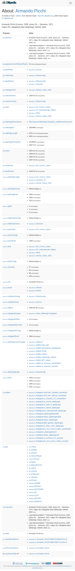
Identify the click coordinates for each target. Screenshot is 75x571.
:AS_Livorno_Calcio (39, 107)
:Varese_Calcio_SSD (40, 90)
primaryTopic (10, 554)
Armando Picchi (30, 10)
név (7, 282)
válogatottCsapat (12, 313)
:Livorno (35, 70)
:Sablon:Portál (37, 351)
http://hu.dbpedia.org (45, 16)
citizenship (8, 75)
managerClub (9, 90)
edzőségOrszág (11, 189)
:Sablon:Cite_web (39, 345)
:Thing (32, 447)
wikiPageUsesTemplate (14, 342)
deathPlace (8, 81)
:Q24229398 (36, 489)
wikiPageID (8, 127)
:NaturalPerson (35, 465)
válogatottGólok (11, 319)
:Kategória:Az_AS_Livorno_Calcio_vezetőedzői (50, 429)
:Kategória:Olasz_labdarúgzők (44, 435)
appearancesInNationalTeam (15, 64)
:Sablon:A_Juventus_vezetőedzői (45, 363)
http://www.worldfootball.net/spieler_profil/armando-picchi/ (50, 122)
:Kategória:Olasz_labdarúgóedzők (45, 417)
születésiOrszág (11, 296)
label (6, 533)
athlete (18, 16)
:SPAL (34, 113)
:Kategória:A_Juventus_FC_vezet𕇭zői (46, 438)
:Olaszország (37, 75)
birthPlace (8, 70)
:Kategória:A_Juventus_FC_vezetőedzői (47, 399)
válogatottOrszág (12, 331)
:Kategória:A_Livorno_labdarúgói (44, 402)
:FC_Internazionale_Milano (42, 110)
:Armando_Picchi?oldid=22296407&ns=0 (48, 539)
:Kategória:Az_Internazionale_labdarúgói (47, 411)
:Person (33, 453)
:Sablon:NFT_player (40, 360)
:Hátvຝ (35, 291)
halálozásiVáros (11, 224)
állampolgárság (11, 372)
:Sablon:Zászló (38, 354)
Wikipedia (26, 566)
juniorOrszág (10, 235)
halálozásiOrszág (12, 218)
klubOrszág (9, 261)
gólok (7, 206)
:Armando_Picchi (39, 548)
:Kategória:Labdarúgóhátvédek (44, 414)
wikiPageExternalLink (12, 122)
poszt (7, 288)
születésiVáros (11, 302)
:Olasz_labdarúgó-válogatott (43, 313)
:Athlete (33, 450)
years (6, 151)
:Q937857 (35, 498)
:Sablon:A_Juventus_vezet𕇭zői (43, 366)
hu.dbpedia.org (7, 18)
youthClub (8, 165)
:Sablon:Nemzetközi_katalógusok (45, 348)
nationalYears (9, 96)
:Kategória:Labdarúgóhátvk (43, 432)
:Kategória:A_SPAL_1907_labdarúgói (46, 426)
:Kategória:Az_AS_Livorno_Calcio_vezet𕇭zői (48, 441)
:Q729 (33, 495)
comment (7, 507)
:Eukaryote (34, 474)
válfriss (8, 308)
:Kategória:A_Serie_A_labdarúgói (45, 405)
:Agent (32, 462)
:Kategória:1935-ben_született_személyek (48, 392)
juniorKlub (9, 229)
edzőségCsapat (11, 177)
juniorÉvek (9, 241)
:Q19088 (34, 483)
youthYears (8, 171)
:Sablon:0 (36, 342)
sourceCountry (9, 101)
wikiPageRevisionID (11, 142)
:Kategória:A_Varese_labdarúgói (44, 408)
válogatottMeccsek (12, 325)
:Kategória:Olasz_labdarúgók (43, 420)
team (6, 107)
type (5, 447)
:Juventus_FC (37, 180)
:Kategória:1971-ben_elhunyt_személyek (47, 395)
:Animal (33, 471)
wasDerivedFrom (11, 539)
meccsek (8, 267)
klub (7, 246)
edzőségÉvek (10, 194)
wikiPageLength (10, 133)
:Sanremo (36, 84)
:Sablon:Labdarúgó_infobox (42, 357)
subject (6, 392)
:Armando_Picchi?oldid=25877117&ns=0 (48, 542)
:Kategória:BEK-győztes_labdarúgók (46, 423)
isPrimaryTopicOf (10, 548)
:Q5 (32, 492)
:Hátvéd (35, 288)
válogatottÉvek (11, 336)
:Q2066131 (35, 501)
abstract (7, 38)
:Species (33, 477)
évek (7, 378)
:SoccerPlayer (35, 456)
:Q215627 (35, 486)
